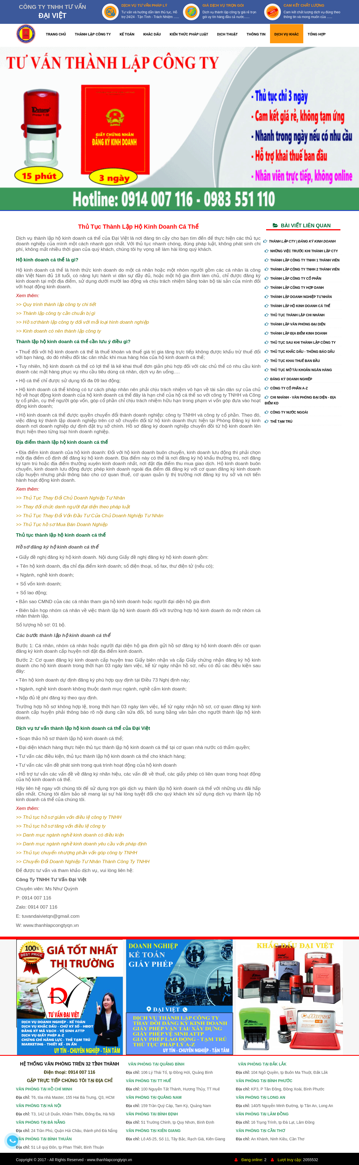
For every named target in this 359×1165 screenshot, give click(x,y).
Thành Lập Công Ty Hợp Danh (294, 288)
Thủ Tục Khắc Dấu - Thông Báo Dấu (300, 352)
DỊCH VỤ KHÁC (286, 34)
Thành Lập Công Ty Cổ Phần (293, 279)
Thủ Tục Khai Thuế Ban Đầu (292, 361)
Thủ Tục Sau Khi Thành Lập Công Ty (300, 343)
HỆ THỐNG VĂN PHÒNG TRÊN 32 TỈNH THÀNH (69, 1064)
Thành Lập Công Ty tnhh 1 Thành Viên (302, 260)
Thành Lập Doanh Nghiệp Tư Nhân (298, 297)
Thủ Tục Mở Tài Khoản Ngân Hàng (298, 370)
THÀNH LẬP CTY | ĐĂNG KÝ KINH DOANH (299, 241)
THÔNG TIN (256, 34)
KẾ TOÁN (127, 34)
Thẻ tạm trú (278, 422)
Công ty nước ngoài (286, 412)
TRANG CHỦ (56, 34)
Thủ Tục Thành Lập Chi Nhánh (295, 315)
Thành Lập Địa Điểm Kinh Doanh (296, 333)
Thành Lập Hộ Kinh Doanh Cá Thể (297, 306)
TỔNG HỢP (317, 34)
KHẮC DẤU (152, 34)
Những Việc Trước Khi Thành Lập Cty (301, 251)
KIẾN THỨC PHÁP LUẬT (189, 34)
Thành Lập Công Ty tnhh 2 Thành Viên (302, 269)
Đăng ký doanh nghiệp (288, 379)
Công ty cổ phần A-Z (286, 388)
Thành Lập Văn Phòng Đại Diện (295, 324)
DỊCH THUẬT (227, 34)
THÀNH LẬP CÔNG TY (93, 34)
